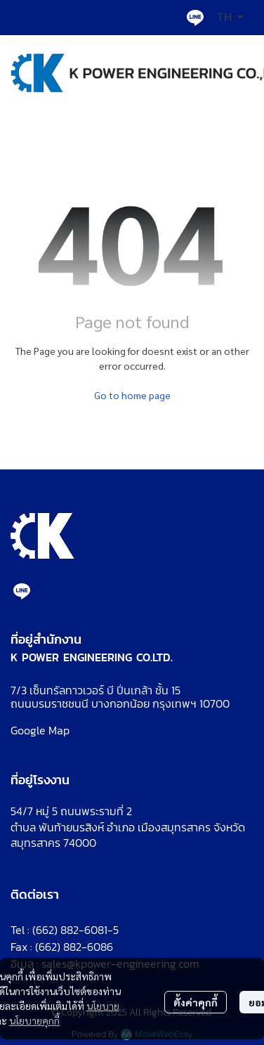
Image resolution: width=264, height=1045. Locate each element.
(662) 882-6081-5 (75, 929)
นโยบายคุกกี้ (34, 1020)
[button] (230, 18)
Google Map (40, 730)
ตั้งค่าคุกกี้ (195, 1002)
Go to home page (132, 395)
